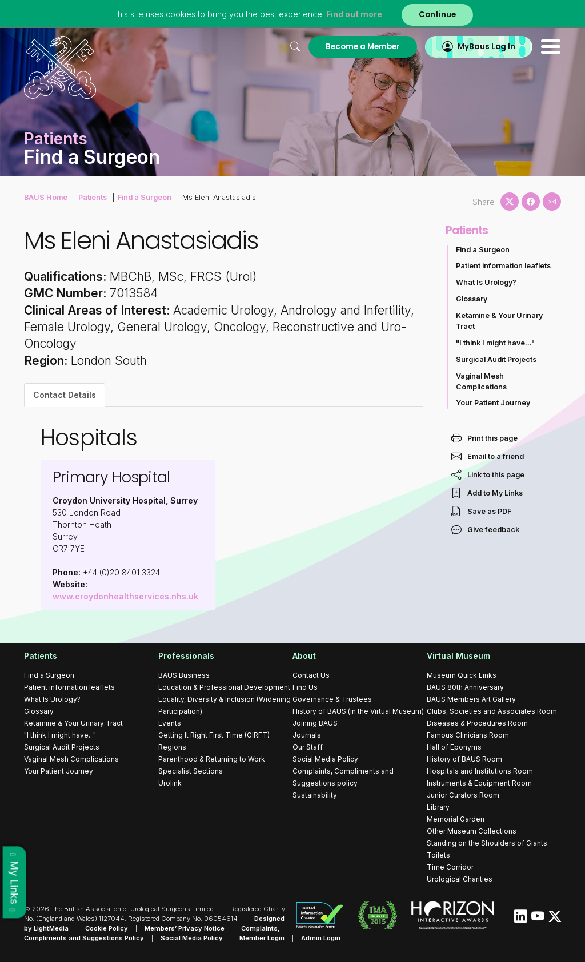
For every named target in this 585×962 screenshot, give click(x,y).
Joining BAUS (315, 723)
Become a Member (363, 46)
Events (169, 723)
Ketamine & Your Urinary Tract (499, 321)
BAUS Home (45, 197)
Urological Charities (459, 879)
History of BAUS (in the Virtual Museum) (358, 711)
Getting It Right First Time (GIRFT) (214, 735)
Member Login (262, 938)
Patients (92, 197)
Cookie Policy (106, 928)
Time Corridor (450, 867)
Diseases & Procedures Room (477, 723)
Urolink (170, 783)
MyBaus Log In (486, 46)
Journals (306, 735)
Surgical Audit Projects (496, 359)
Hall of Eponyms (454, 747)
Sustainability (314, 795)
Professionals (186, 656)
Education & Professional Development (224, 687)
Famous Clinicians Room (468, 735)
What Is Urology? (486, 282)
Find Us (305, 687)
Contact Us (311, 675)
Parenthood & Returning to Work (211, 759)
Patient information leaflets (503, 265)
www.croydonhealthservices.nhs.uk (125, 596)
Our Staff (307, 747)
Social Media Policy (325, 759)
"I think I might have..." (495, 343)
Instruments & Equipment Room (479, 783)
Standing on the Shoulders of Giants (487, 843)
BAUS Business (184, 675)
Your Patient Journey (493, 403)
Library (438, 807)
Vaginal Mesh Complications (481, 381)
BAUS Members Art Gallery (471, 699)
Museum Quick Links (461, 675)
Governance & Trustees (332, 699)
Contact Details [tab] (64, 395)
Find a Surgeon (144, 197)
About (304, 656)
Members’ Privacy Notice (185, 928)
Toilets (438, 855)
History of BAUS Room (464, 759)
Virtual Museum (458, 656)
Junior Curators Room (463, 795)
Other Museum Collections (471, 831)
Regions (172, 747)
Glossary (471, 299)
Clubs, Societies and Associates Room (492, 711)
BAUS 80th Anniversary (465, 687)
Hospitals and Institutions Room (480, 771)
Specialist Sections (190, 771)
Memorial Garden (455, 819)
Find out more (354, 14)
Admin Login (320, 938)
